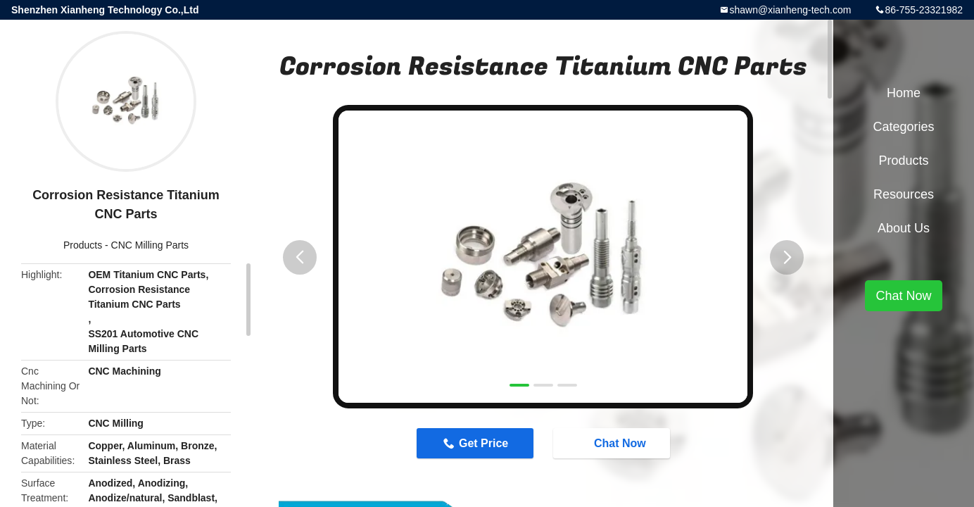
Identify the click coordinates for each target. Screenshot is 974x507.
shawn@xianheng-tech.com (790, 9)
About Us (904, 228)
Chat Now (613, 443)
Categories (903, 127)
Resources (903, 194)
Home (904, 93)
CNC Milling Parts (150, 245)
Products (82, 245)
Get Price (483, 443)
